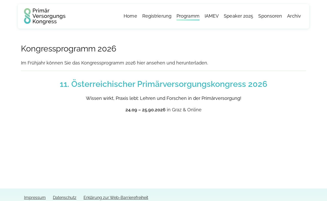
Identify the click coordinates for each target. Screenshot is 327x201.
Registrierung (156, 16)
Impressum (35, 197)
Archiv (294, 16)
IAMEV (212, 16)
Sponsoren (270, 16)
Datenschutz (64, 197)
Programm (188, 16)
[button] (11, 190)
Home (130, 16)
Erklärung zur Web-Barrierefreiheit (116, 197)
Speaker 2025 (238, 16)
